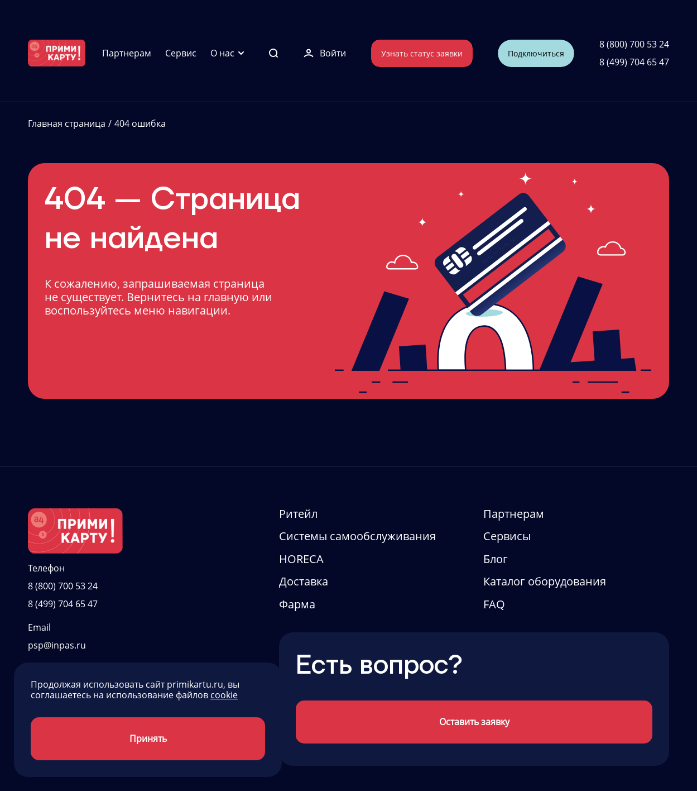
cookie (224, 695)
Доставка (303, 581)
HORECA (301, 558)
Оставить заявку (474, 722)
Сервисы (507, 536)
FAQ (494, 604)
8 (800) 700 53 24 (634, 44)
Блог (495, 558)
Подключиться (536, 53)
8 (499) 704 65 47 (634, 62)
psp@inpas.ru (57, 645)
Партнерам (126, 53)
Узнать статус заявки (422, 53)
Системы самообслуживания (357, 536)
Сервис (180, 53)
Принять (148, 738)
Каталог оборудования (544, 581)
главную (226, 296)
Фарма (297, 604)
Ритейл (298, 513)
